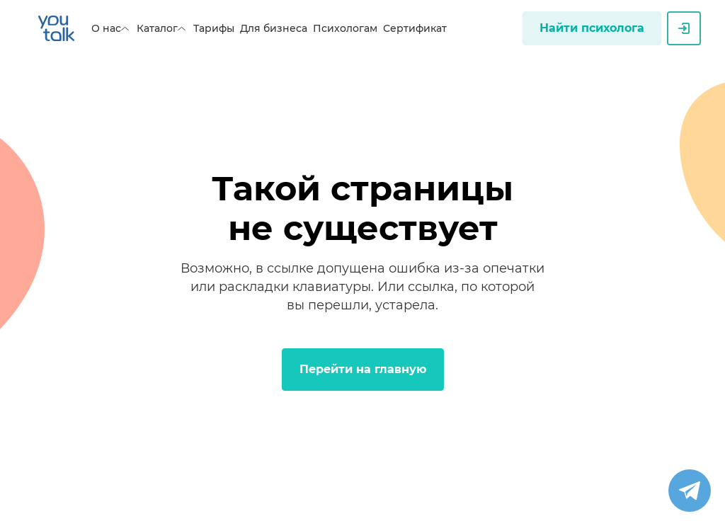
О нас (111, 28)
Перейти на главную (362, 369)
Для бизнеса (273, 28)
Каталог (162, 28)
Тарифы (213, 28)
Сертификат (415, 28)
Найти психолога (592, 28)
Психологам (345, 28)
